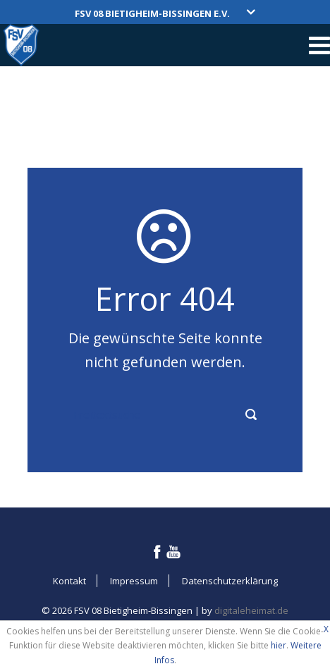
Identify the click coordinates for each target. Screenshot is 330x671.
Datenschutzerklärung (230, 580)
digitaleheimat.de (251, 610)
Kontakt (69, 580)
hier (278, 645)
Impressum (134, 580)
